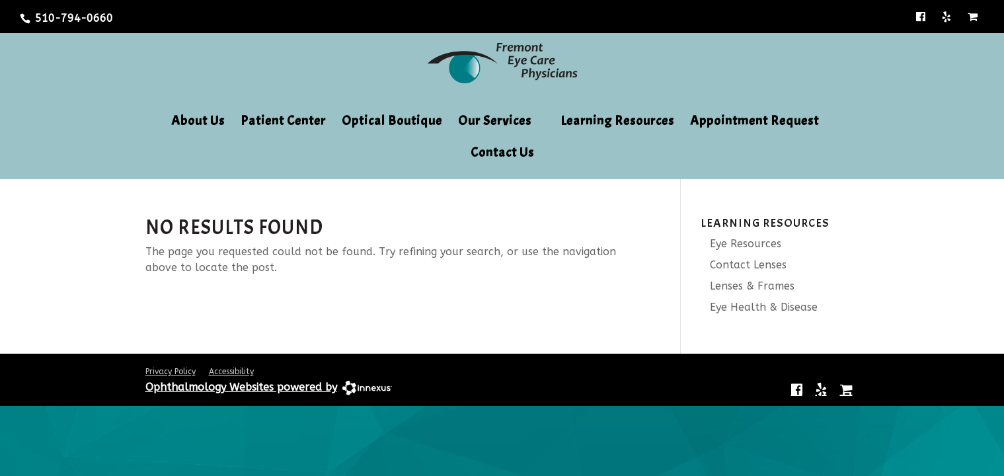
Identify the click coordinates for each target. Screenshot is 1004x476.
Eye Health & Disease (759, 307)
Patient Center (283, 122)
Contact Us (502, 154)
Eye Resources (741, 243)
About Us (198, 122)
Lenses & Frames (747, 286)
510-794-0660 (74, 18)
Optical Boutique (392, 122)
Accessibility (231, 371)
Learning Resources (617, 122)
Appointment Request (754, 122)
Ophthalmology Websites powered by (241, 387)
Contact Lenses (744, 264)
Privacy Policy (170, 371)
